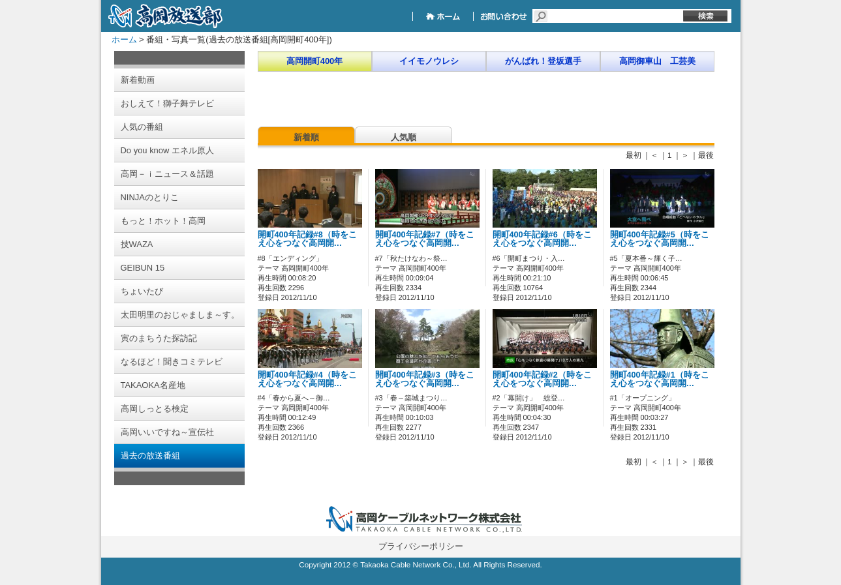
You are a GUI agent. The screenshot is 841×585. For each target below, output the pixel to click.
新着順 (306, 137)
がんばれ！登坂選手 (543, 61)
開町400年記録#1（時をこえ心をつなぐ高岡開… (659, 379)
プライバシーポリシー (420, 546)
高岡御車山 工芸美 (657, 61)
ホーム (124, 39)
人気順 (403, 137)
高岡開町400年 (314, 61)
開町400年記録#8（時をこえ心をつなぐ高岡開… (307, 239)
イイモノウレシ (429, 61)
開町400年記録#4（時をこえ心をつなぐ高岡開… (307, 379)
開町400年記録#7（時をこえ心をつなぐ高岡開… (424, 239)
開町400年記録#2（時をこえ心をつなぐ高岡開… (542, 379)
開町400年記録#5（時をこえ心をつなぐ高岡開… (659, 239)
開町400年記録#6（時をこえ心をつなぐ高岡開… (542, 239)
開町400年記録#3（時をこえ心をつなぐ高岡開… (424, 379)
